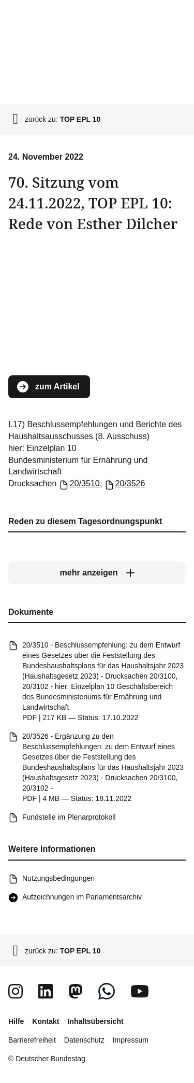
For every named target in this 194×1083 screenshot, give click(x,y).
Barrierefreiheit (32, 1040)
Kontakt (45, 1021)
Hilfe (16, 1021)
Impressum (130, 1040)
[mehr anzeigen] (97, 572)
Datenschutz (84, 1040)
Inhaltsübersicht (95, 1021)
